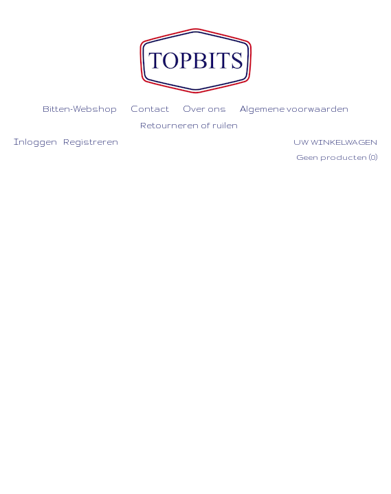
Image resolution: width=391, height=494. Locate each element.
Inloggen (35, 141)
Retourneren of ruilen (189, 125)
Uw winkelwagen (335, 142)
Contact (150, 108)
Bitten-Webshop (80, 108)
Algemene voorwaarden (294, 108)
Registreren (90, 141)
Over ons (204, 108)
